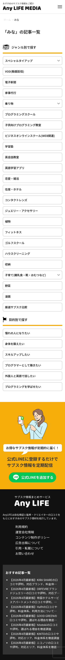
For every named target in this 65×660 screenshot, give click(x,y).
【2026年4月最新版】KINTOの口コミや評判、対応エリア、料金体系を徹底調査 (34, 636)
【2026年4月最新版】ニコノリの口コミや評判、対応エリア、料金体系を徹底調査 (34, 645)
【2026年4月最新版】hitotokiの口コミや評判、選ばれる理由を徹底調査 (34, 627)
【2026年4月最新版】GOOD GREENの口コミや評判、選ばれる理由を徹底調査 (33, 618)
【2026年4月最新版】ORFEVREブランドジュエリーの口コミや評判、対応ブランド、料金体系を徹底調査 (34, 591)
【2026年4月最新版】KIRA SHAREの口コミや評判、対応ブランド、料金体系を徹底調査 (34, 582)
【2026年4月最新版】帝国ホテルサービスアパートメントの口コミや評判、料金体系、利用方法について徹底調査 (34, 600)
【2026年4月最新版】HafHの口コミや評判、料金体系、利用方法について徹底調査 (33, 609)
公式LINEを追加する (37, 477)
